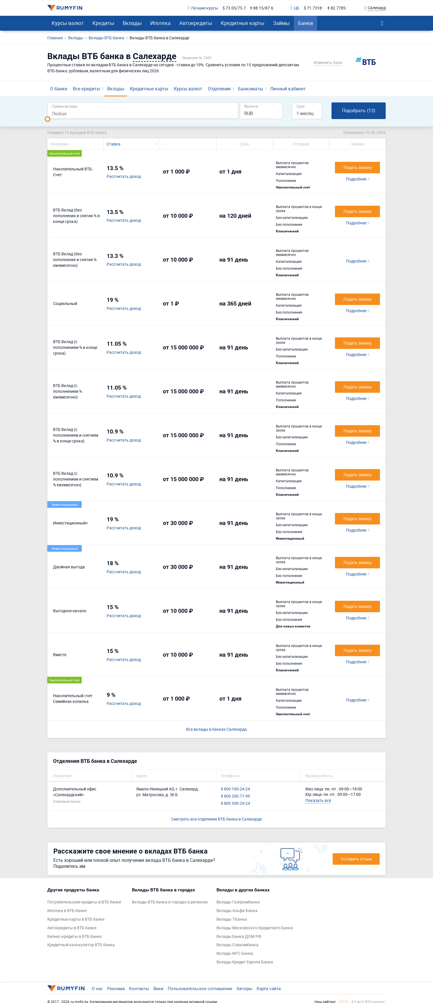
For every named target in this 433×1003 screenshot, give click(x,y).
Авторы (244, 988)
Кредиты (103, 23)
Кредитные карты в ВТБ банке (75, 919)
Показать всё (318, 800)
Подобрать (358, 110)
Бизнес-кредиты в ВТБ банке (74, 936)
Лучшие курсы (203, 8)
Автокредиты (195, 23)
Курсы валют (68, 23)
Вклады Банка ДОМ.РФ (238, 936)
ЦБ (295, 8)
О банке (58, 88)
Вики (158, 988)
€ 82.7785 (336, 8)
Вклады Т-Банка (231, 919)
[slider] (47, 119)
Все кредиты (86, 88)
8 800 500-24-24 (235, 803)
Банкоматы (250, 88)
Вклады (132, 23)
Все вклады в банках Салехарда (216, 729)
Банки (305, 23)
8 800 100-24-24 (235, 789)
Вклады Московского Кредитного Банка (254, 927)
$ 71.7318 (313, 8)
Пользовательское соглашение (200, 988)
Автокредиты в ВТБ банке (71, 927)
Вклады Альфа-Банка (237, 910)
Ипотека (160, 23)
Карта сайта (269, 988)
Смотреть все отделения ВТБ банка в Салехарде (216, 819)
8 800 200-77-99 (235, 796)
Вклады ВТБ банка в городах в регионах (170, 902)
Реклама (116, 988)
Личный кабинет (288, 88)
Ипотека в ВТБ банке (67, 910)
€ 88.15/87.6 (261, 8)
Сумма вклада (64, 106)
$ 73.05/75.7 (234, 8)
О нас (97, 988)
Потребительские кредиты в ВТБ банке (84, 902)
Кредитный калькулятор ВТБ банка (81, 944)
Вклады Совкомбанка (237, 944)
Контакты (139, 988)
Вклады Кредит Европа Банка (244, 962)
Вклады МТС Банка (234, 953)
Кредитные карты (242, 23)
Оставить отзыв (356, 859)
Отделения (219, 88)
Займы (281, 23)
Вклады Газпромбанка (238, 902)
